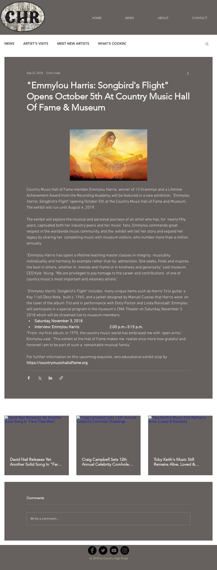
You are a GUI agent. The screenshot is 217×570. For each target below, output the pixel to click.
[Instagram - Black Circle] (124, 550)
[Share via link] (61, 378)
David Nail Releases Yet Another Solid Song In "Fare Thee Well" (35, 462)
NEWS (9, 44)
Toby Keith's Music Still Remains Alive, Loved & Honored (174, 462)
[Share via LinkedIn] (50, 378)
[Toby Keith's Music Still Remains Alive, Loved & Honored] (180, 434)
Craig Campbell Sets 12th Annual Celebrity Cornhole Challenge (105, 462)
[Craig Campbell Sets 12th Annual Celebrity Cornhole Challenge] (109, 434)
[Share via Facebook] (29, 378)
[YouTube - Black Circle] (114, 550)
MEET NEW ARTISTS (73, 44)
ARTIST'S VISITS (35, 44)
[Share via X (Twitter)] (39, 378)
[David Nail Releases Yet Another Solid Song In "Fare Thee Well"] (37, 434)
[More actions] (187, 73)
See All (208, 407)
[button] (207, 43)
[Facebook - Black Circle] (92, 550)
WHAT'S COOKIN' (112, 44)
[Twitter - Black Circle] (103, 550)
